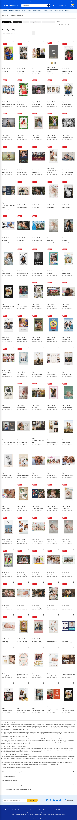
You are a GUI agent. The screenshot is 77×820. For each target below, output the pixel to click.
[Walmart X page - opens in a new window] (50, 800)
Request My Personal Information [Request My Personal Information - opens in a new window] (56, 814)
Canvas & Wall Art (53, 10)
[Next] (46, 718)
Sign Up (32, 800)
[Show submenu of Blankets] (63, 10)
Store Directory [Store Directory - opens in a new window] (19, 809)
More (66, 10)
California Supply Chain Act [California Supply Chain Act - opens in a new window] (19, 814)
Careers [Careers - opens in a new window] (27, 809)
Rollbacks (5, 10)
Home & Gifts (5, 15)
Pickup (23, 10)
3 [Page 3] (39, 718)
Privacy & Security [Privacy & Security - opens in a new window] (56, 812)
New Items (11, 10)
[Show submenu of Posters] (47, 10)
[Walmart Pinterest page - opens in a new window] (54, 800)
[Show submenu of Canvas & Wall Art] (57, 10)
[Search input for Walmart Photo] (34, 5)
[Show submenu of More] (68, 10)
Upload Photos (42, 1)
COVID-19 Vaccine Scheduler (63, 809)
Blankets (61, 10)
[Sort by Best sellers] (70, 25)
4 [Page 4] (42, 718)
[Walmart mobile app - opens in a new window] (69, 800)
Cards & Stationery (37, 10)
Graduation (17, 10)
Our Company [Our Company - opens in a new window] (33, 809)
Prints (29, 10)
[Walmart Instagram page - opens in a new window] (60, 800)
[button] (8, 40)
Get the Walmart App (37, 812)
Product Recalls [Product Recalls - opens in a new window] (7, 812)
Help (54, 5)
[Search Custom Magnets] (17, 33)
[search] (33, 33)
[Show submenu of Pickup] (25, 10)
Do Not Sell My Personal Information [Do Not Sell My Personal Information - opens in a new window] (37, 814)
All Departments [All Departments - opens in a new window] (9, 809)
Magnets (12, 15)
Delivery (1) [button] (17, 22)
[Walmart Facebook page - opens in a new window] (47, 800)
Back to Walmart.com (8, 1)
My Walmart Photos (33, 1)
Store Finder (18, 1)
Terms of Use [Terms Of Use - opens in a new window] (47, 812)
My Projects (25, 1)
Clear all (58, 21)
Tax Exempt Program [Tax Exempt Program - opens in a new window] (24, 812)
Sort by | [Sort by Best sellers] (61, 24)
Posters (45, 10)
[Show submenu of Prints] (30, 10)
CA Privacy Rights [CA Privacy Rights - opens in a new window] (67, 812)
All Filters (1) (6, 22)
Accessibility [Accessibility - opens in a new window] (16, 812)
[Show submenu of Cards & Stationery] (41, 10)
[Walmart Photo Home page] (11, 5)
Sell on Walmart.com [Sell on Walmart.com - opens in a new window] (44, 809)
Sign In (71, 1)
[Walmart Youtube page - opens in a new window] (57, 800)
